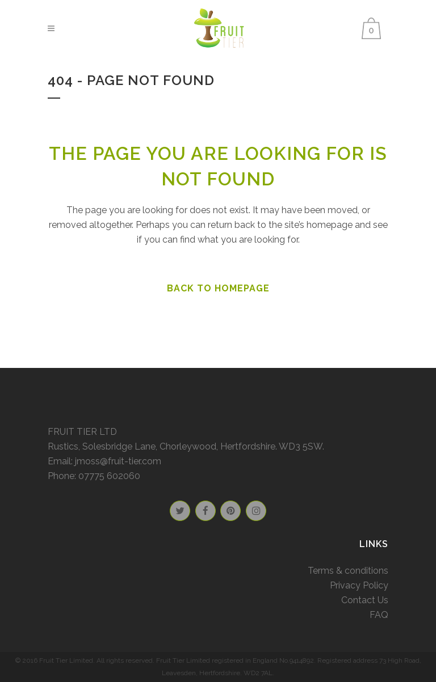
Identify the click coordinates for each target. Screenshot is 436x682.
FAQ (379, 614)
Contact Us (364, 600)
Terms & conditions (348, 570)
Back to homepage (218, 288)
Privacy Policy (359, 585)
